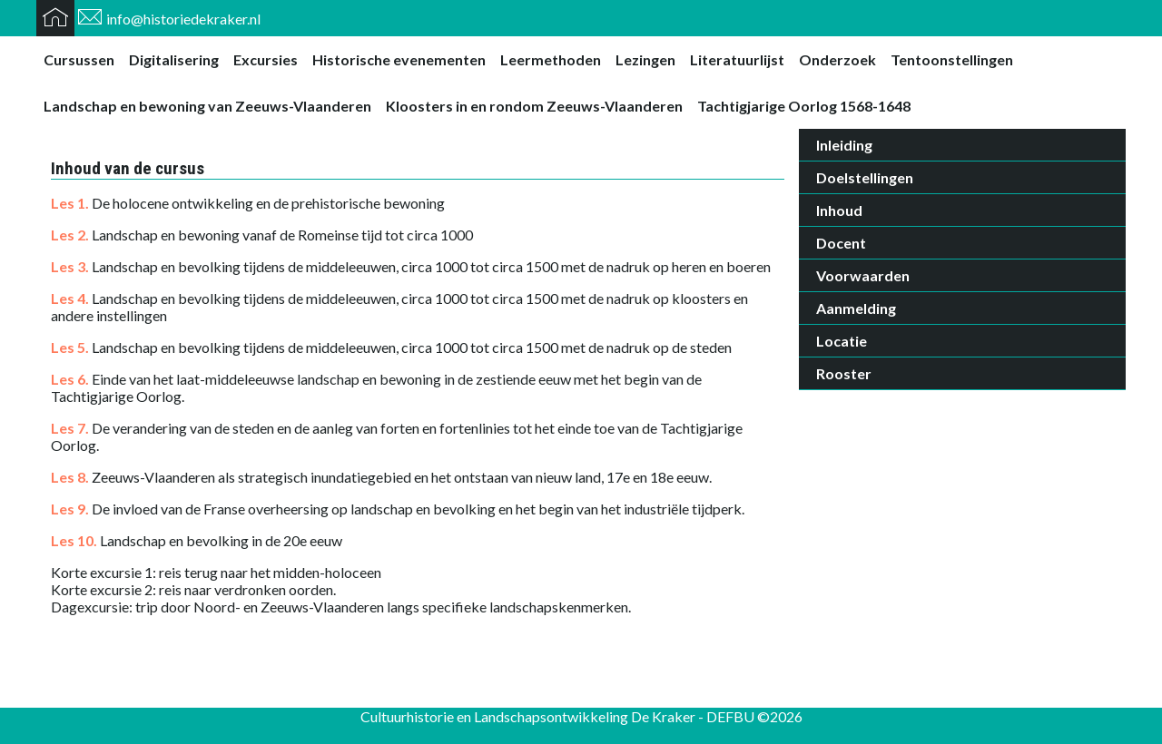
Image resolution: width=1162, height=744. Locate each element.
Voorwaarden (863, 275)
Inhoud (839, 210)
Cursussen (79, 59)
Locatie (841, 340)
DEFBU (730, 716)
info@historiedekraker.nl (183, 18)
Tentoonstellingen (952, 59)
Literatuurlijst (737, 59)
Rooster (844, 373)
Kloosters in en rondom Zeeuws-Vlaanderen (534, 105)
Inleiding (844, 144)
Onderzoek (837, 59)
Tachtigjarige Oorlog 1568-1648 (804, 105)
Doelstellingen (864, 177)
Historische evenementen (399, 59)
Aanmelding (856, 308)
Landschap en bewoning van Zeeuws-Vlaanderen (207, 105)
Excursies (265, 59)
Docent (841, 242)
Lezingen (645, 59)
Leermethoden (550, 59)
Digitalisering (174, 59)
